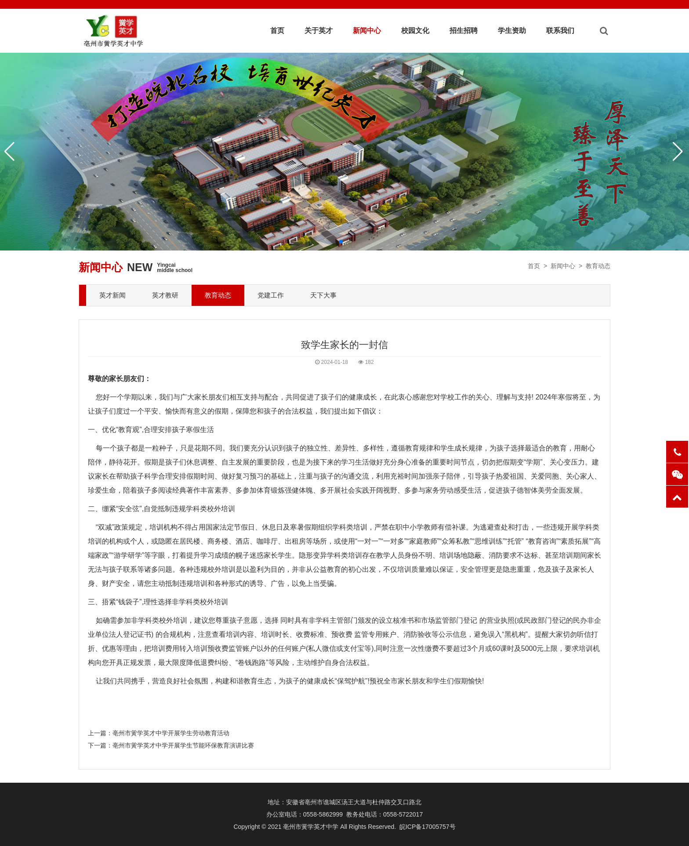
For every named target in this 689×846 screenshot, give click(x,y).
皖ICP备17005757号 (427, 826)
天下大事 (323, 295)
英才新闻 (112, 295)
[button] (341, 241)
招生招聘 (464, 30)
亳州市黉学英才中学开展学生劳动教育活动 (170, 733)
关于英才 (319, 30)
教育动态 (598, 265)
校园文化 (415, 30)
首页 (277, 30)
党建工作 (270, 295)
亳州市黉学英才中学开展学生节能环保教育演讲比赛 (183, 745)
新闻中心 (367, 30)
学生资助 (512, 30)
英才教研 (165, 295)
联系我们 (560, 30)
